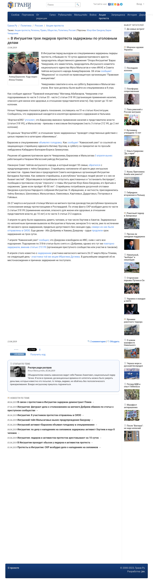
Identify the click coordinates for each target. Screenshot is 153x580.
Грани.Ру (12, 25)
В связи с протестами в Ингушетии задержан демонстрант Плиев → (55, 402)
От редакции (41, 16)
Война (93, 14)
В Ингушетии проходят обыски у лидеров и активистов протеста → (55, 442)
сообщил (44, 240)
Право (43, 30)
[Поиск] (60, 4)
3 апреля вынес (103, 155)
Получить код (38, 354)
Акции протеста (104, 16)
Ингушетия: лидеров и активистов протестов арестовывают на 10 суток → (59, 437)
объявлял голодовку (50, 142)
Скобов (15, 14)
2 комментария (97, 341)
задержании (44, 253)
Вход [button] (139, 4)
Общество (52, 30)
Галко (52, 14)
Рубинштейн (65, 14)
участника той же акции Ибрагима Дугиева (56, 256)
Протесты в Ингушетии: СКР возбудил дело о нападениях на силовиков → (59, 447)
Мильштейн (80, 14)
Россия (39, 25)
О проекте (13, 567)
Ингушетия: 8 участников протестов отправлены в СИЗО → (50, 415)
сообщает (106, 71)
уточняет (30, 119)
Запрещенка (118, 14)
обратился (94, 165)
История (132, 14)
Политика (26, 25)
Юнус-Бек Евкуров (96, 30)
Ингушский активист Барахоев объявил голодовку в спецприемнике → (57, 424)
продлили (97, 230)
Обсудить (113, 341)
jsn (143, 571)
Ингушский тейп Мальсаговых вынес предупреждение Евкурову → (55, 420)
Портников (28, 14)
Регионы (35, 30)
